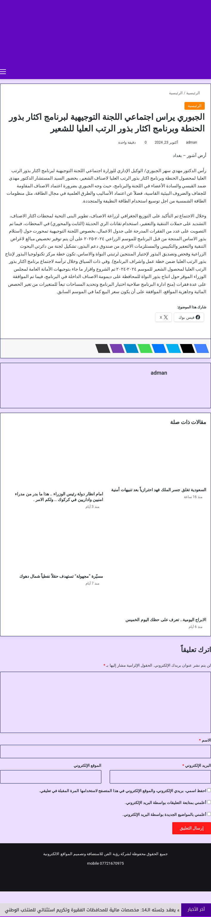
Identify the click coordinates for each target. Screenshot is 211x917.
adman (191, 142)
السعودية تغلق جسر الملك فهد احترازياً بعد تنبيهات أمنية (158, 489)
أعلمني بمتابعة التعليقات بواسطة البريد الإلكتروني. (165, 802)
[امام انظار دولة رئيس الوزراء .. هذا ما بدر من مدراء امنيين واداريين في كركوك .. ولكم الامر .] (54, 460)
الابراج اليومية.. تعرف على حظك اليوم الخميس (165, 619)
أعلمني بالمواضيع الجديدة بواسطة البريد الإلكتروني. (164, 814)
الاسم (205, 740)
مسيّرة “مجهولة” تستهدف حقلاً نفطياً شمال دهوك (61, 576)
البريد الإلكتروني (196, 765)
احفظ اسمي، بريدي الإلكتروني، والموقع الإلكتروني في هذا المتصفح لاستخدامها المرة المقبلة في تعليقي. (122, 791)
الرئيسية (195, 93)
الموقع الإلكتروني (87, 765)
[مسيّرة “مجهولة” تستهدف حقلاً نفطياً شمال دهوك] (54, 543)
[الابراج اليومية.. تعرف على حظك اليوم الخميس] (157, 565)
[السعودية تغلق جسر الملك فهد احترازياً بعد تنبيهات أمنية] (157, 458)
